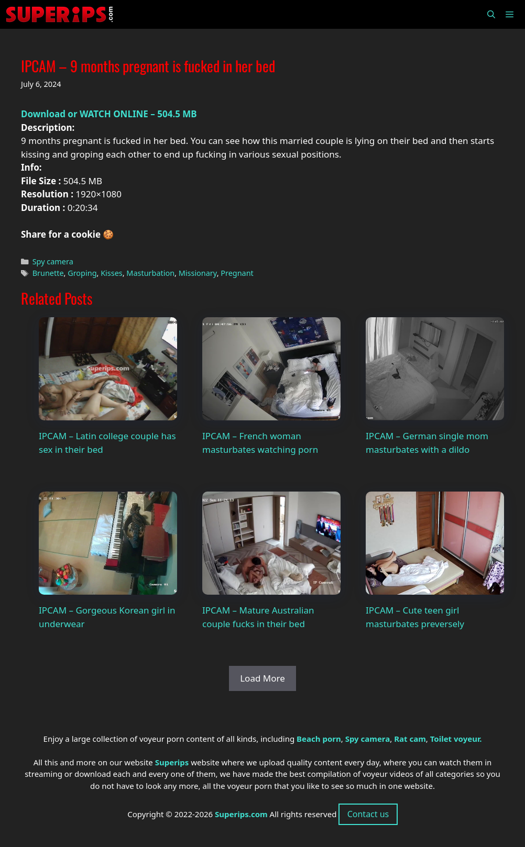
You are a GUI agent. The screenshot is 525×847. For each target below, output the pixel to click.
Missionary (198, 273)
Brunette (48, 273)
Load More (262, 678)
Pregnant (237, 273)
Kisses (112, 273)
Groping (82, 273)
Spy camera (52, 261)
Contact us (368, 814)
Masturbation (150, 273)
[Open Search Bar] (491, 14)
